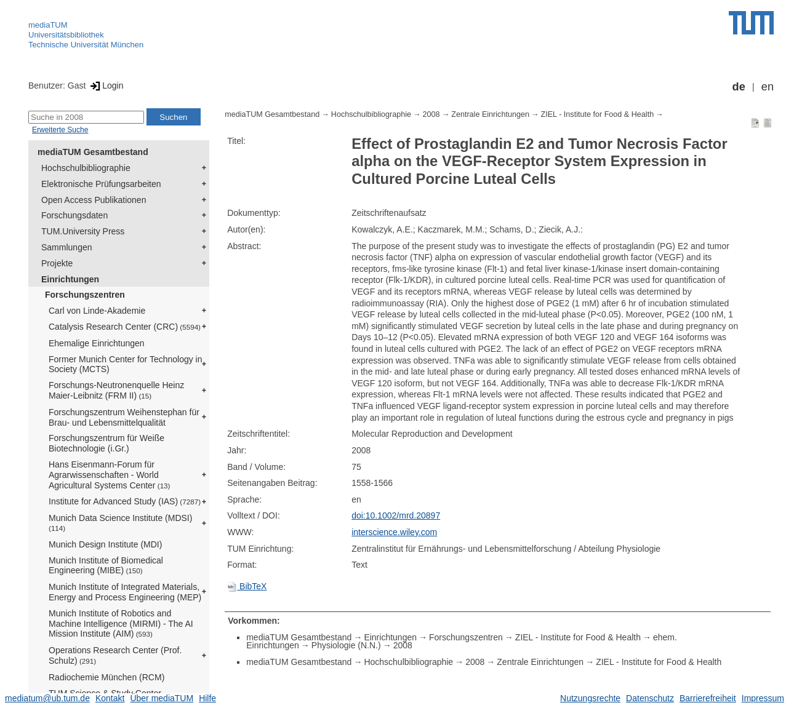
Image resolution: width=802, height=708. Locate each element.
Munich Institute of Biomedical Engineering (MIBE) (106, 565)
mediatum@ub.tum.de (47, 698)
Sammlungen (66, 247)
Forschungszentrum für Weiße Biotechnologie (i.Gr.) (106, 443)
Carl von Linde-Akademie (97, 311)
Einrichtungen (70, 279)
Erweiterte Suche (60, 129)
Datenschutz (650, 698)
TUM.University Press (82, 231)
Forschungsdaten (74, 215)
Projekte (57, 263)
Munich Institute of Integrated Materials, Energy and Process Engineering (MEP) (125, 592)
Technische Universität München (85, 44)
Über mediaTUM (161, 698)
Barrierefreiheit (708, 698)
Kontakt (109, 698)
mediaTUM (48, 25)
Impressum (763, 698)
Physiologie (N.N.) (346, 645)
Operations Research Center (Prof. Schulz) (115, 655)
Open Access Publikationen (93, 200)
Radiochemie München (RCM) (106, 677)
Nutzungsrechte (590, 698)
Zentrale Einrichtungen (490, 114)
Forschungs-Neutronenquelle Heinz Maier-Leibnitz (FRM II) (116, 390)
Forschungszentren (85, 295)
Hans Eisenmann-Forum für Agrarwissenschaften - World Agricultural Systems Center (109, 474)
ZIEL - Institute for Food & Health (597, 114)
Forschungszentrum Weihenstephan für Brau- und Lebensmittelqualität (124, 417)
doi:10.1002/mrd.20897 (395, 515)
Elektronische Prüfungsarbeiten (101, 184)
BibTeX (247, 586)
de (738, 87)
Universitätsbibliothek (66, 34)
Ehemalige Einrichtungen (97, 343)
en (767, 87)
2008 (431, 114)
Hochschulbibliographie (85, 168)
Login (105, 85)
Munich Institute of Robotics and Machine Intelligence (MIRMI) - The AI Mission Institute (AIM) (121, 623)
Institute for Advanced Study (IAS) (125, 501)
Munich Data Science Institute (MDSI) (120, 522)
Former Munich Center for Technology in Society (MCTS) (126, 364)
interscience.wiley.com (394, 532)
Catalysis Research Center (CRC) (125, 327)
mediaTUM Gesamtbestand (93, 152)
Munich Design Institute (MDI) (105, 544)
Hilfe (207, 698)
